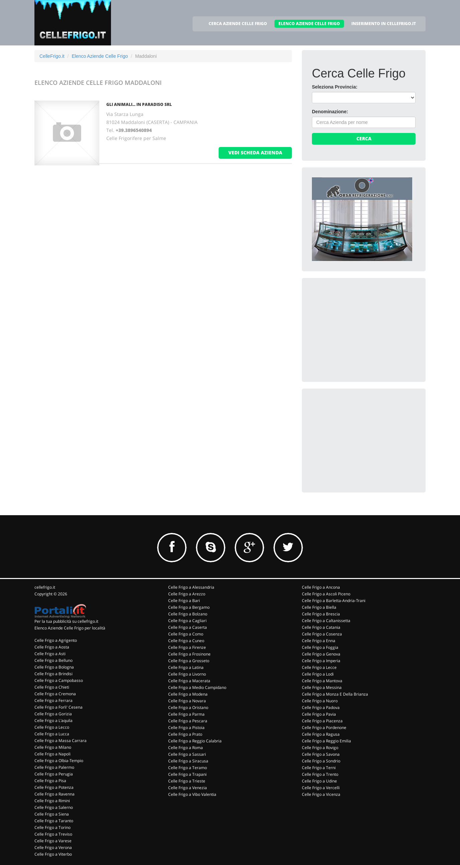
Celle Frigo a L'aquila (53, 720)
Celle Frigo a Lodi (318, 674)
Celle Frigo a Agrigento (55, 640)
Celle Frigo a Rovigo (320, 747)
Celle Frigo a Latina (186, 667)
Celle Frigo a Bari (184, 600)
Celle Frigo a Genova (321, 654)
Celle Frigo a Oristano (188, 707)
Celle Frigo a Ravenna (54, 794)
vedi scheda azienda (255, 152)
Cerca (363, 138)
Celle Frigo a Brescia (321, 614)
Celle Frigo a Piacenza (322, 721)
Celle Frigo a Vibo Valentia (192, 794)
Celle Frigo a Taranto (53, 821)
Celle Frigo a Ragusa (321, 734)
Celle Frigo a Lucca (51, 734)
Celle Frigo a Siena (51, 814)
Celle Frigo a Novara (187, 701)
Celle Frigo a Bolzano (187, 614)
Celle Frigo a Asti (50, 654)
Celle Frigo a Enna (318, 640)
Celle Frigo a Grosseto (188, 661)
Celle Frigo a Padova (321, 707)
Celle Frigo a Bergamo (189, 607)
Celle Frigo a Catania (321, 627)
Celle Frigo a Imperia (321, 661)
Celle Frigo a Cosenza (322, 634)
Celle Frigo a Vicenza (321, 794)
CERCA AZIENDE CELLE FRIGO (238, 23)
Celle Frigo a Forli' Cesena (58, 707)
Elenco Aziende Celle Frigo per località (69, 628)
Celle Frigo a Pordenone (324, 727)
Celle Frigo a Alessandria (191, 587)
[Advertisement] (362, 330)
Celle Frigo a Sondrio (321, 761)
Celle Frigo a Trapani (187, 774)
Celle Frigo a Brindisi (53, 674)
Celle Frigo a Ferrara (53, 700)
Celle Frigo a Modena (188, 694)
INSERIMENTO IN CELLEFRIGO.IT (383, 23)
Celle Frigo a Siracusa (188, 761)
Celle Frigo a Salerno (53, 807)
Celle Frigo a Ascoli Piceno (326, 594)
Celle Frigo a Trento (320, 774)
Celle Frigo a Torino (52, 827)
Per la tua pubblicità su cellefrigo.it (66, 621)
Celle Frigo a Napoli (52, 754)
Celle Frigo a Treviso (53, 834)
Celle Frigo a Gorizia (53, 714)
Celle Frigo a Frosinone (189, 654)
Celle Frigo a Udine (319, 781)
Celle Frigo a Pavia (319, 714)
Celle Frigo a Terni (319, 767)
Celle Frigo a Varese (53, 841)
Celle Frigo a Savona (321, 754)
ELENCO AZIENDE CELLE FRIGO (309, 23)
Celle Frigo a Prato (185, 734)
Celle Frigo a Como (185, 634)
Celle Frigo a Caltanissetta (326, 620)
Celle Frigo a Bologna (54, 667)
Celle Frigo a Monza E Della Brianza (335, 694)
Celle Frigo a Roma (185, 747)
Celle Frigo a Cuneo (186, 640)
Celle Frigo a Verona (53, 847)
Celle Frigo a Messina (322, 687)
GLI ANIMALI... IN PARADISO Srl (139, 104)
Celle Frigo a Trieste (186, 781)
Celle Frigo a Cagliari (187, 620)
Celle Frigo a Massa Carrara (60, 740)
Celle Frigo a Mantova (322, 681)
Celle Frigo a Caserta (187, 627)
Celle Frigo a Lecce (319, 667)
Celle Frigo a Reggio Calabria (195, 741)
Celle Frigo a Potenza (54, 787)
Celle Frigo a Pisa (50, 780)
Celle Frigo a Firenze (187, 647)
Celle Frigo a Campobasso (58, 680)
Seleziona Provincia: (334, 87)
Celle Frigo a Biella (319, 607)
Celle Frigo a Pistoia (186, 727)
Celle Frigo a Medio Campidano (197, 687)
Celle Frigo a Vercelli (321, 787)
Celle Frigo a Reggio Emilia (326, 741)
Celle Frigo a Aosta (51, 647)
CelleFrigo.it (52, 56)
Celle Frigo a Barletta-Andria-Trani (333, 600)
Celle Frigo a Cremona (55, 694)
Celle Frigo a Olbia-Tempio (58, 760)
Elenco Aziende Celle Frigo (100, 56)
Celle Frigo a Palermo (54, 767)
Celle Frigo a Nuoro (320, 701)
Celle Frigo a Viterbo (53, 854)
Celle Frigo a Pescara (187, 721)
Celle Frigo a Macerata (189, 681)
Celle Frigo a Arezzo (186, 594)
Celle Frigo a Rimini (52, 801)
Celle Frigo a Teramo (187, 767)
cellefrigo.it (44, 587)
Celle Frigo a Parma (186, 714)
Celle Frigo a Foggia (320, 647)
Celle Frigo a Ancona (321, 587)
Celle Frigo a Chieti (51, 687)
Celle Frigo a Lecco (51, 727)
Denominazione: (330, 111)
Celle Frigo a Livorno (187, 674)
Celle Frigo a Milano (52, 747)
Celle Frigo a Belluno (53, 660)
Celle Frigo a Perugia (53, 774)
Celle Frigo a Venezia (187, 787)
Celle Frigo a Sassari (187, 754)
